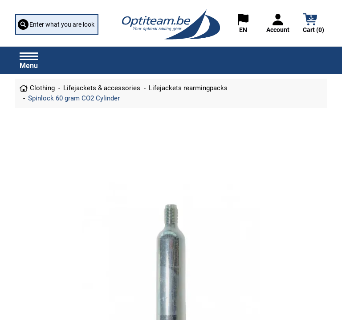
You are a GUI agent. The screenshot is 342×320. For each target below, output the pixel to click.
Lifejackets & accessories (101, 88)
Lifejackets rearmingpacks (188, 88)
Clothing (42, 88)
